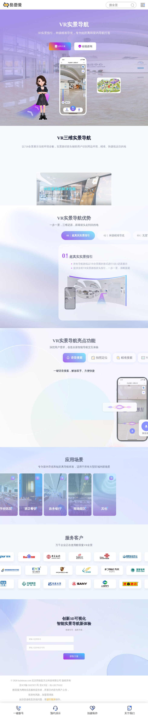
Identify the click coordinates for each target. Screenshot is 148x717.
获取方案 (74, 647)
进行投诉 (51, 699)
